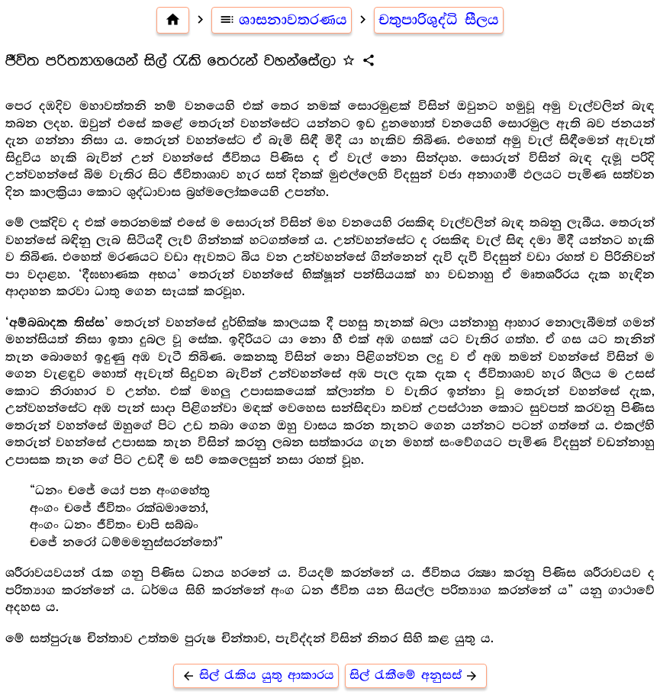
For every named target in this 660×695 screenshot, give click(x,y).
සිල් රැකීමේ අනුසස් (416, 675)
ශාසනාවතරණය (282, 19)
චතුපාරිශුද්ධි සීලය (438, 19)
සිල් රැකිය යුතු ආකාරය (256, 675)
